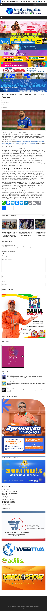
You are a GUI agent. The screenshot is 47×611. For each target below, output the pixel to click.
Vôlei (4, 104)
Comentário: (5, 257)
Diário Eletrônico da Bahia (9, 491)
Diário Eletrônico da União (10, 493)
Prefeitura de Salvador (8, 502)
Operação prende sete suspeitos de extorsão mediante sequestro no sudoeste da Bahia (25, 390)
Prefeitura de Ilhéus (8, 499)
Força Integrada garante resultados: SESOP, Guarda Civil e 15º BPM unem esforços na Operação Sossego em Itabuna (24, 377)
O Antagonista (6, 496)
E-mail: (3, 281)
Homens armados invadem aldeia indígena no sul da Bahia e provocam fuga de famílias (26, 384)
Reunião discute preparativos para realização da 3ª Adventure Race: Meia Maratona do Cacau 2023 (9, 234)
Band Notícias (6, 490)
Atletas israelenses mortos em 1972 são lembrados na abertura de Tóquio (26, 234)
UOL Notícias (6, 504)
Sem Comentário (6, 102)
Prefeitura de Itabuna (8, 501)
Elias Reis (5, 107)
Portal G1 (4, 498)
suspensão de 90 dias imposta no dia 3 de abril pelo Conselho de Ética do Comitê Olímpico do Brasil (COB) (23, 142)
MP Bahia (4, 494)
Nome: (3, 274)
